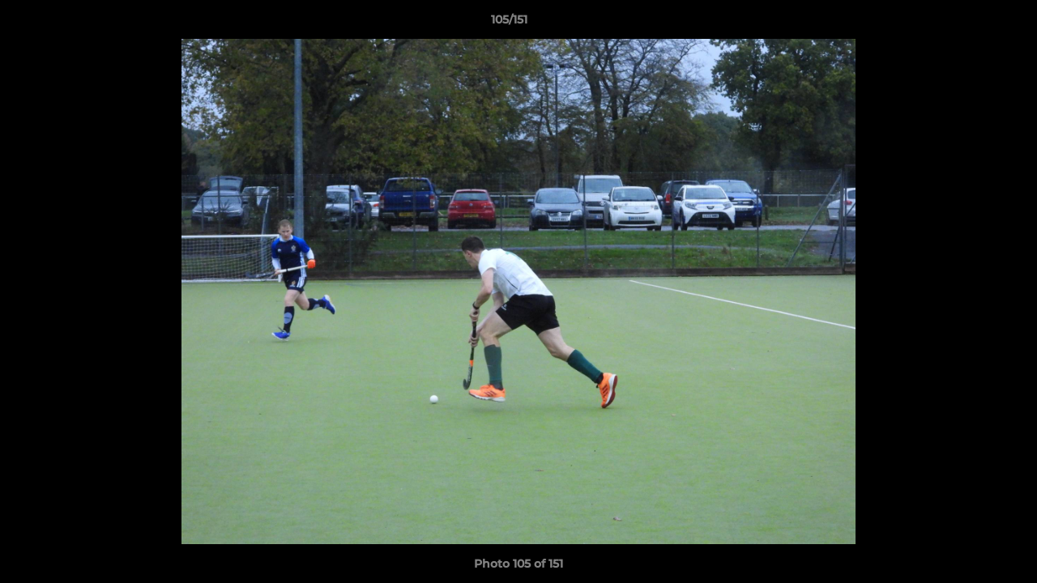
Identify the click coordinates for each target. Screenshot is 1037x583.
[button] (969, 23)
